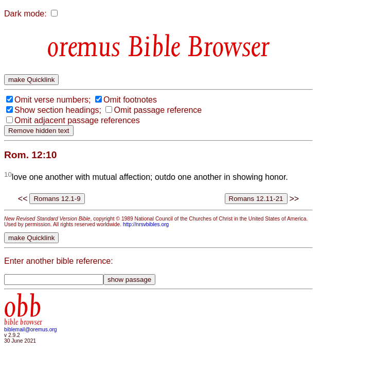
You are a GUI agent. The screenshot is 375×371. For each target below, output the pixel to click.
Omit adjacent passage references (77, 120)
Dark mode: (25, 13)
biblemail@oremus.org (30, 329)
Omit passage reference (158, 110)
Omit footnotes (130, 99)
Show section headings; (57, 110)
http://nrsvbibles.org (146, 224)
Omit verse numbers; (52, 99)
